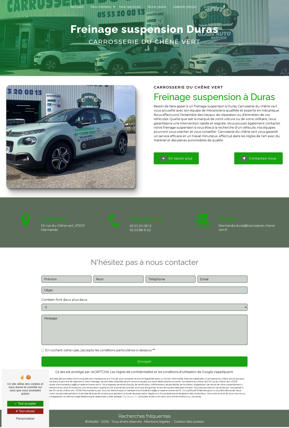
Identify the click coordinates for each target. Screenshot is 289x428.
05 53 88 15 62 (140, 234)
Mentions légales (157, 422)
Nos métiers (101, 7)
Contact (210, 7)
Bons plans (157, 7)
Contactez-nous (256, 158)
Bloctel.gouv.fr (130, 393)
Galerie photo (185, 7)
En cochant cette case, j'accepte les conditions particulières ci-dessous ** (100, 346)
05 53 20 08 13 (140, 230)
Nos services (130, 7)
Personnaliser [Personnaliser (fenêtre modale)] (25, 418)
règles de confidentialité (134, 368)
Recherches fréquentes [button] (144, 417)
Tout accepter (25, 403)
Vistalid (93, 422)
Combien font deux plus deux (64, 295)
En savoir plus (178, 158)
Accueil (77, 7)
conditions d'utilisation (180, 368)
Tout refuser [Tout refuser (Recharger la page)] (25, 411)
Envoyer (144, 357)
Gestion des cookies (189, 422)
